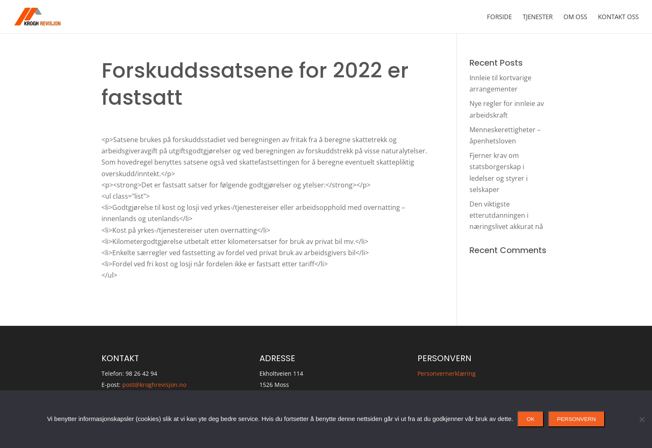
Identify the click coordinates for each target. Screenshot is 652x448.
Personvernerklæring (446, 373)
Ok (530, 419)
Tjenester (538, 17)
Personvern (576, 419)
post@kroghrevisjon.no (154, 385)
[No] (641, 419)
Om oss (575, 17)
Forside (499, 17)
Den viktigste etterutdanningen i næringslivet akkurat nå (506, 215)
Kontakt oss (618, 17)
